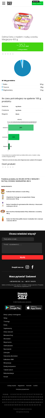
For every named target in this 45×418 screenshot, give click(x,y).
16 (31, 394)
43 (38, 397)
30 (15, 397)
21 (40, 394)
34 (22, 397)
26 (8, 397)
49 (8, 399)
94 (8, 405)
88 (37, 402)
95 (10, 405)
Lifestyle (7, 352)
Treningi (6, 321)
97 (14, 405)
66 (38, 399)
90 (40, 402)
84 (29, 402)
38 (29, 397)
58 (24, 399)
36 (26, 397)
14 (27, 394)
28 (11, 397)
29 (13, 397)
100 (20, 405)
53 (15, 399)
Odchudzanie (8, 346)
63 (33, 399)
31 (17, 397)
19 (36, 394)
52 (13, 399)
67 (40, 399)
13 (25, 394)
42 (37, 397)
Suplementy (8, 328)
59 (26, 399)
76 (15, 402)
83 (28, 402)
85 (31, 402)
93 (7, 405)
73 (10, 402)
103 (27, 405)
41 (35, 397)
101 (22, 405)
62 (31, 399)
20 (38, 394)
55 (19, 399)
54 (17, 399)
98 (15, 405)
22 (41, 394)
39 (31, 397)
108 (40, 405)
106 (35, 405)
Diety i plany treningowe (12, 315)
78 (19, 402)
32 (19, 397)
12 (23, 394)
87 (35, 402)
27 (10, 397)
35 (24, 397)
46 (3, 399)
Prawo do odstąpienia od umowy (22, 409)
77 (17, 402)
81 (24, 402)
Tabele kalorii (8, 370)
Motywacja (7, 363)
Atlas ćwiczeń (8, 332)
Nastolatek (7, 349)
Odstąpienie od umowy (22, 412)
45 (42, 397)
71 (6, 402)
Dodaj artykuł (12, 385)
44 (40, 397)
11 (22, 394)
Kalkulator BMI (9, 359)
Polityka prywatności (22, 389)
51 (11, 399)
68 (42, 399)
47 (4, 399)
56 (20, 399)
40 (33, 397)
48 (6, 399)
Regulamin (21, 385)
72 (8, 402)
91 (42, 402)
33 (20, 397)
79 (20, 402)
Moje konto (8, 342)
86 (33, 402)
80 (22, 402)
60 (28, 399)
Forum (6, 377)
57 (22, 399)
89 (38, 402)
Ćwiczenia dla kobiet (11, 356)
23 (3, 397)
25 (6, 397)
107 (37, 405)
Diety (5, 325)
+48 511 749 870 (30, 281)
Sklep (5, 318)
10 (20, 394)
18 (34, 394)
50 (10, 399)
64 (35, 399)
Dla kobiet (7, 339)
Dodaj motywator (10, 366)
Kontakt (29, 385)
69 (3, 402)
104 (30, 405)
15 (29, 394)
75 (13, 402)
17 (32, 394)
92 (5, 405)
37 (28, 397)
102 (25, 405)
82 (26, 402)
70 (4, 402)
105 (32, 405)
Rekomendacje (9, 373)
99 (17, 405)
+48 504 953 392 (14, 281)
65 (37, 399)
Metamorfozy (8, 335)
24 (4, 397)
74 (11, 402)
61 (29, 399)
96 (12, 405)
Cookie (35, 385)
